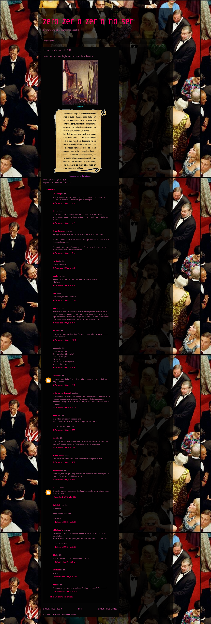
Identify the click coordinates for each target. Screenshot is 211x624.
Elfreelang (57, 194)
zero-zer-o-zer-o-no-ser (88, 21)
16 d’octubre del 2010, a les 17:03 (64, 253)
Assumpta (57, 470)
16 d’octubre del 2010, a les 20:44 (64, 340)
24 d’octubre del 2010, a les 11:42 (64, 562)
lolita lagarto (58, 530)
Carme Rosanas (59, 231)
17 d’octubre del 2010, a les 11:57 (64, 430)
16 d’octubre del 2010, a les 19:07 (64, 323)
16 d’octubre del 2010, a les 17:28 (64, 268)
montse (56, 416)
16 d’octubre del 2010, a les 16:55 (64, 223)
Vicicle (55, 331)
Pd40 (55, 585)
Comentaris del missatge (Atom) (64, 614)
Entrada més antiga (107, 608)
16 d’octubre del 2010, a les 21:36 (64, 368)
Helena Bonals (58, 455)
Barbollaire (57, 505)
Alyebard (56, 570)
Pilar (54, 293)
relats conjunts (65, 183)
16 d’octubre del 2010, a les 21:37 (64, 385)
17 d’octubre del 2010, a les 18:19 (64, 462)
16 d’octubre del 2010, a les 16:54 (64, 203)
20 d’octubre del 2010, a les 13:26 (64, 497)
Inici (80, 608)
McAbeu (56, 308)
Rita (54, 555)
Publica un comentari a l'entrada (61, 597)
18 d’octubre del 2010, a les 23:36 (64, 480)
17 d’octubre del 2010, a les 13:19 (64, 447)
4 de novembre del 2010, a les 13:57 (65, 577)
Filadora (56, 488)
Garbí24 (56, 376)
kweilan (56, 261)
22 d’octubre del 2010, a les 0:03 (64, 522)
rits (54, 211)
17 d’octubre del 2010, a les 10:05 (64, 407)
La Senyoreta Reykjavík (62, 393)
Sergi (55, 438)
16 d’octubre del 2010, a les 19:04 (64, 300)
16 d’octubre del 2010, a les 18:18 (64, 285)
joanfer (56, 276)
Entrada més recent (52, 608)
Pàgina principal (50, 41)
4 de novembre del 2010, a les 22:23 (65, 592)
